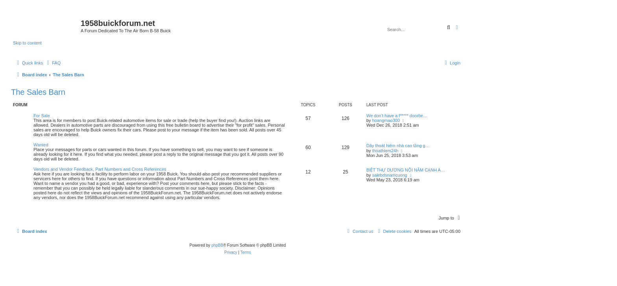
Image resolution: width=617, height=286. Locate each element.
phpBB (217, 245)
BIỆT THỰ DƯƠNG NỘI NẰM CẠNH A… (405, 170)
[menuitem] (53, 63)
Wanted (40, 144)
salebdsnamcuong (389, 175)
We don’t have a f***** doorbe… (396, 115)
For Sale (41, 115)
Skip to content (27, 43)
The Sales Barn (38, 92)
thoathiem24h (385, 150)
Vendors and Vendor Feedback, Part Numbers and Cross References (99, 169)
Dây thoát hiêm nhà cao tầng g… (398, 145)
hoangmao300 (386, 120)
